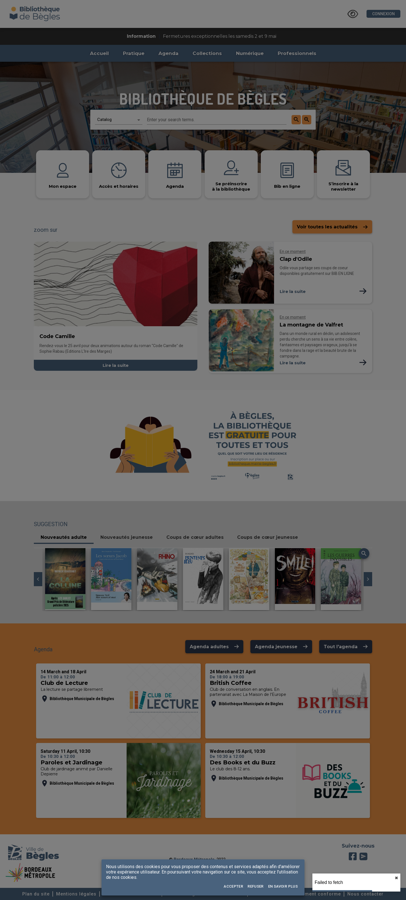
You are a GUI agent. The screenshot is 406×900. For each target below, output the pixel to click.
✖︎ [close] (396, 878)
